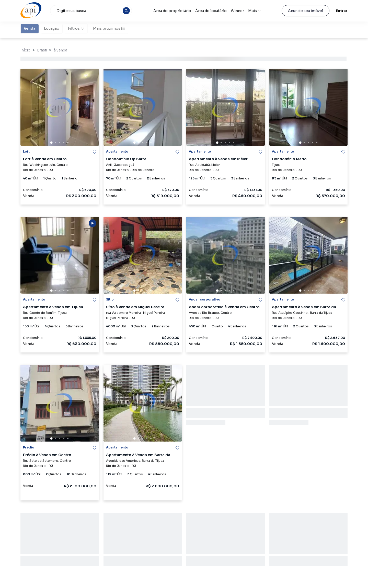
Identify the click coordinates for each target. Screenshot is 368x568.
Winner (237, 10)
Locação (51, 28)
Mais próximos (109, 28)
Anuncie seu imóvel (305, 10)
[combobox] (91, 10)
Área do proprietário (172, 10)
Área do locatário (211, 10)
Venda (30, 28)
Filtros (76, 28)
